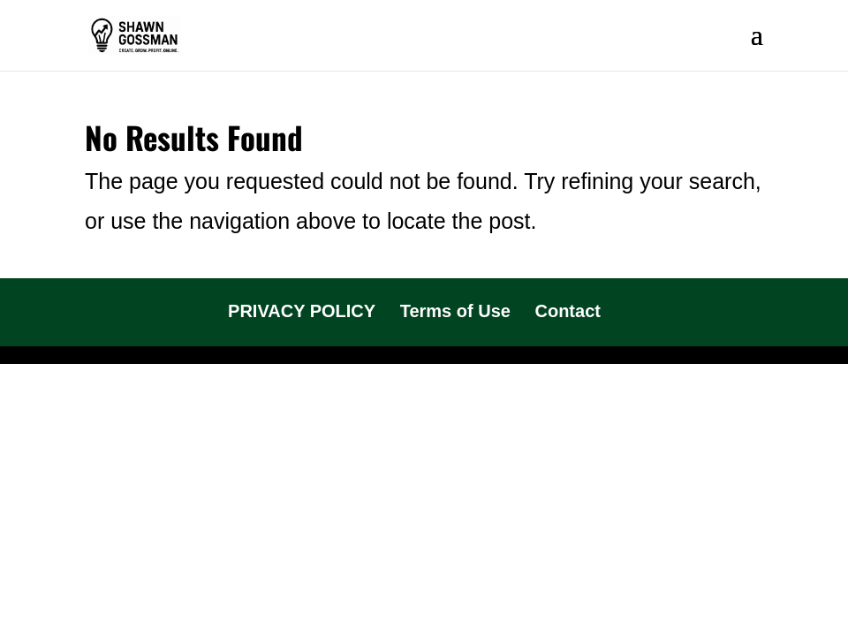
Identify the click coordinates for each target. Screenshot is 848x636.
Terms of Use (455, 311)
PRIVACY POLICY (301, 311)
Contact (567, 311)
